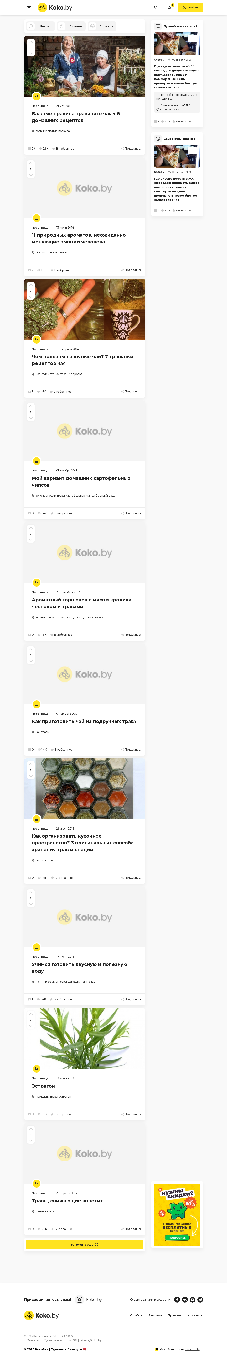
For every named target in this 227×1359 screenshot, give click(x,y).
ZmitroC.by (192, 1349)
